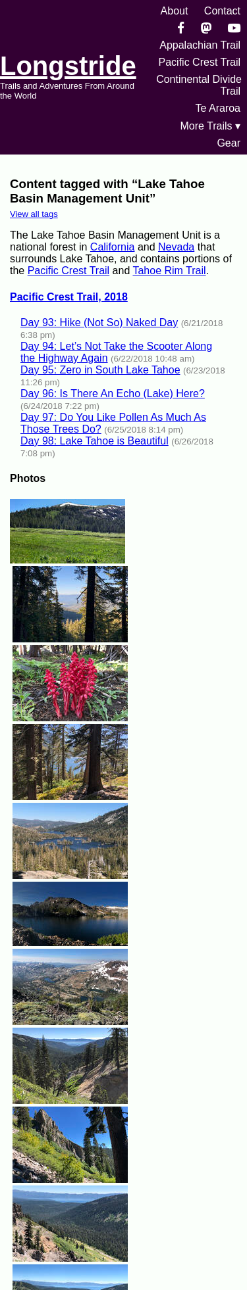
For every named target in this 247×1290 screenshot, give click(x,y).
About (174, 10)
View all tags (34, 214)
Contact (222, 10)
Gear (228, 143)
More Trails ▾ (210, 125)
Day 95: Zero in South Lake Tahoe (100, 369)
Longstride (68, 65)
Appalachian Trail (199, 45)
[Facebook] (181, 28)
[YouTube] (234, 28)
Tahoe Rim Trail (169, 270)
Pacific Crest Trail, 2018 (69, 296)
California (112, 246)
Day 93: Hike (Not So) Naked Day (99, 322)
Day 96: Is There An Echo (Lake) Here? (112, 393)
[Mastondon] (206, 28)
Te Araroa (218, 108)
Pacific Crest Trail (199, 62)
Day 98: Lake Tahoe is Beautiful (94, 440)
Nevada (176, 246)
